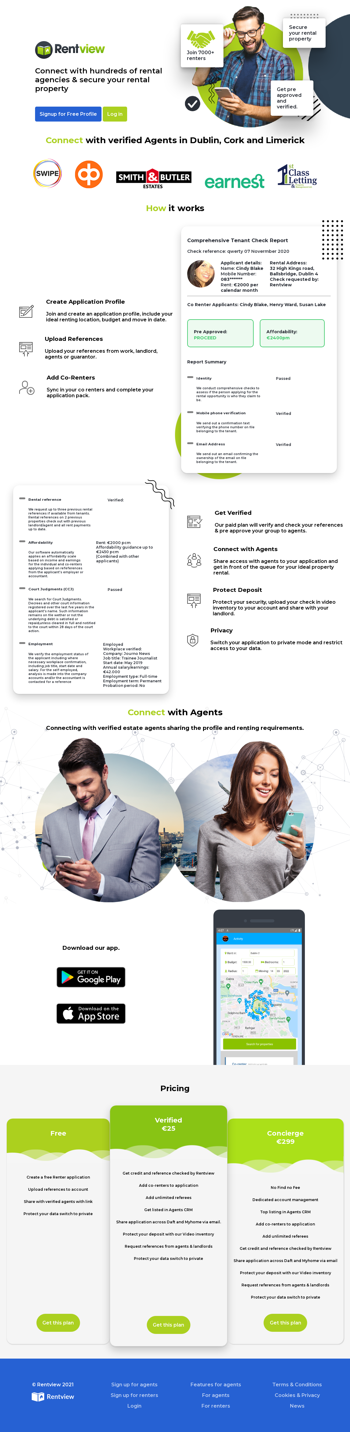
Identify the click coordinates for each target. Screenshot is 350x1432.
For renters (216, 1406)
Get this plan (58, 1323)
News (297, 1406)
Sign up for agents (134, 1385)
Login (134, 1406)
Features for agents (216, 1385)
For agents (216, 1395)
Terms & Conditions (297, 1385)
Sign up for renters (134, 1395)
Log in (115, 114)
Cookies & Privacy (297, 1395)
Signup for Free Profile (68, 114)
